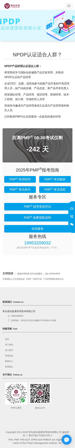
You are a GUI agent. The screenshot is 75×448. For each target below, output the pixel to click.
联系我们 (9, 367)
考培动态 (9, 356)
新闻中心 (9, 361)
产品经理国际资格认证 (53, 279)
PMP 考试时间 (20, 179)
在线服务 (37, 228)
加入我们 (9, 350)
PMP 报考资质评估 (37, 206)
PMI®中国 (37, 279)
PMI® (28, 279)
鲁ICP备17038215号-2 (40, 435)
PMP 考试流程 (55, 189)
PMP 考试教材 (55, 179)
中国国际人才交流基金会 (14, 279)
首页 (7, 339)
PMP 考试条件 (20, 189)
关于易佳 (9, 345)
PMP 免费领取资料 (37, 217)
